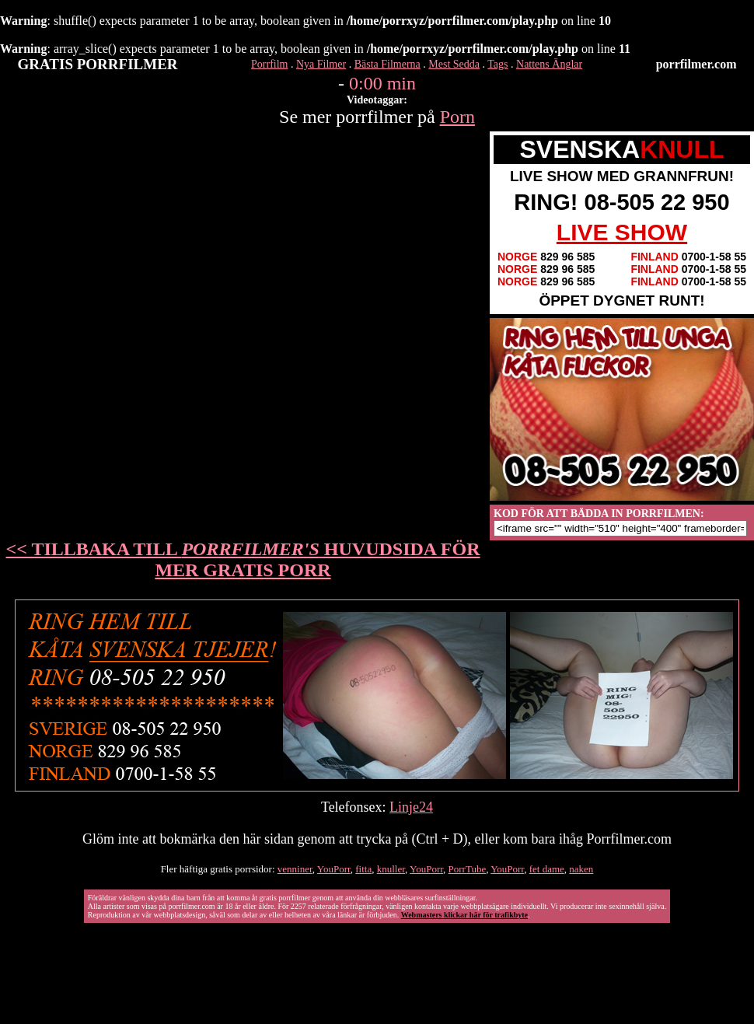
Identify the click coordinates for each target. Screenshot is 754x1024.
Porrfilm (269, 64)
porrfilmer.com (696, 64)
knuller (391, 869)
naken (581, 869)
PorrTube (468, 869)
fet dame (546, 869)
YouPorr (334, 869)
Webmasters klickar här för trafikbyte (464, 914)
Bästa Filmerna (387, 64)
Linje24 (411, 807)
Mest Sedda (454, 64)
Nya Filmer (321, 64)
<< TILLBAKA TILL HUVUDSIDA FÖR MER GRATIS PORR (243, 559)
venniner (295, 869)
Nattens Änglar (549, 64)
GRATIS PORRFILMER (98, 64)
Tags (497, 64)
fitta (363, 869)
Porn (457, 117)
